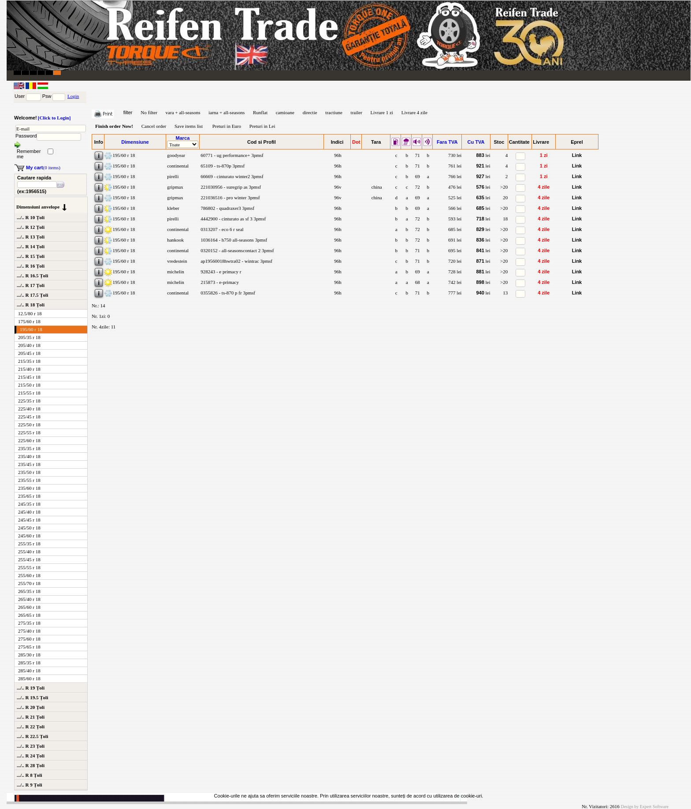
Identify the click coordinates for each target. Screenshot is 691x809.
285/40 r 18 (29, 670)
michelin (175, 271)
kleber (172, 208)
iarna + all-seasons (226, 112)
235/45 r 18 (29, 464)
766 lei (454, 176)
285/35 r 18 (29, 662)
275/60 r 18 (29, 638)
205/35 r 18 (29, 337)
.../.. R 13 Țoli (31, 236)
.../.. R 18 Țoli (31, 304)
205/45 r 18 (29, 353)
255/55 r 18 (29, 567)
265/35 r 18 (29, 591)
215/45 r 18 (29, 377)
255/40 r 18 (29, 551)
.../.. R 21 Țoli (31, 717)
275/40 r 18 (29, 631)
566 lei (454, 208)
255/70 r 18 (29, 583)
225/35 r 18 (29, 400)
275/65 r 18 (29, 646)
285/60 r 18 (29, 678)
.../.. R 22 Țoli (31, 726)
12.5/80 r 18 (29, 313)
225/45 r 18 (29, 416)
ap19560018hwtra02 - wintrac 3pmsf (235, 261)
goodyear (175, 155)
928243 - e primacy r (220, 271)
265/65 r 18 (29, 615)
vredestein (176, 261)
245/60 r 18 (29, 535)
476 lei (454, 187)
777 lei (454, 292)
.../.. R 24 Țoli (31, 755)
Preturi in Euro (226, 126)
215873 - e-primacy (219, 282)
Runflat (260, 112)
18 (505, 218)
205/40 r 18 (29, 345)
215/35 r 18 (29, 361)
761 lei (454, 165)
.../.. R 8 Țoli (29, 775)
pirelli (172, 176)
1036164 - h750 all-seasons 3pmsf (233, 239)
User (20, 96)
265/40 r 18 (29, 599)
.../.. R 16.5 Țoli (32, 275)
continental (177, 165)
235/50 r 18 (29, 472)
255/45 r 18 (29, 559)
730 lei (454, 155)
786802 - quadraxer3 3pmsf (226, 208)
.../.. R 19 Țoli (31, 687)
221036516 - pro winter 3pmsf (229, 197)
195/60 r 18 (31, 329)
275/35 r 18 (29, 623)
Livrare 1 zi (382, 112)
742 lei (454, 282)
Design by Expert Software (644, 806)
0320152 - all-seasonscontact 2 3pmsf (236, 250)
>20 (504, 187)
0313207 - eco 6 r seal (221, 229)
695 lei (454, 250)
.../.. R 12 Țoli (31, 227)
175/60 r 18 (29, 321)
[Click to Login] (54, 117)
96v (337, 187)
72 (417, 187)
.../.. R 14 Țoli (31, 246)
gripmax (174, 187)
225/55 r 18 (29, 432)
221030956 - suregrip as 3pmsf (230, 187)
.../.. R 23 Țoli (31, 746)
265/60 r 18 (29, 607)
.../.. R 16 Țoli (31, 265)
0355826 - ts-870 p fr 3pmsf (227, 292)
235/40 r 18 (29, 456)
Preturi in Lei (262, 126)
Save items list (189, 126)
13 (505, 292)
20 (505, 197)
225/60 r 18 (29, 440)
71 (417, 155)
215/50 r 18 (29, 385)
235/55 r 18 (29, 480)
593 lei (454, 218)
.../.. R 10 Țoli (31, 217)
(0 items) (43, 167)
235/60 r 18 (29, 488)
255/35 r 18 (29, 543)
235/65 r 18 (29, 496)
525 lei (454, 197)
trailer (356, 112)
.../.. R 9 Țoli (29, 784)
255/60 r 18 (29, 575)
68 (417, 282)
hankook (175, 239)
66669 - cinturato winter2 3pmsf (231, 176)
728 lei (454, 271)
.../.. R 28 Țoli (31, 765)
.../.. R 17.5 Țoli (32, 295)
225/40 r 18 (29, 408)
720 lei (454, 261)
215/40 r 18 (29, 369)
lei (483, 155)
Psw (47, 96)
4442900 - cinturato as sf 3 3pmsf (232, 218)
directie (310, 112)
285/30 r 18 (29, 654)
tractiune (333, 112)
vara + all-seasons (183, 112)
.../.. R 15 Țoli (31, 256)
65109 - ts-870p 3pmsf (222, 165)
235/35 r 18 (29, 448)
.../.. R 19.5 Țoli (32, 697)
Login (73, 96)
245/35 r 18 (29, 504)
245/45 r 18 (29, 519)
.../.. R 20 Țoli (31, 707)
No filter (149, 112)
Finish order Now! (114, 126)
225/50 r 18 (29, 424)
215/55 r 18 (29, 392)
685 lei (454, 229)
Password (26, 135)
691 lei (454, 239)
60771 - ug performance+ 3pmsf (231, 155)
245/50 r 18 (29, 527)
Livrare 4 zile (414, 112)
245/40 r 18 (29, 511)
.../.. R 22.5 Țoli (32, 736)
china (376, 187)
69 (417, 176)
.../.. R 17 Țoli (31, 285)
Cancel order (154, 126)
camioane (285, 112)
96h (337, 155)
